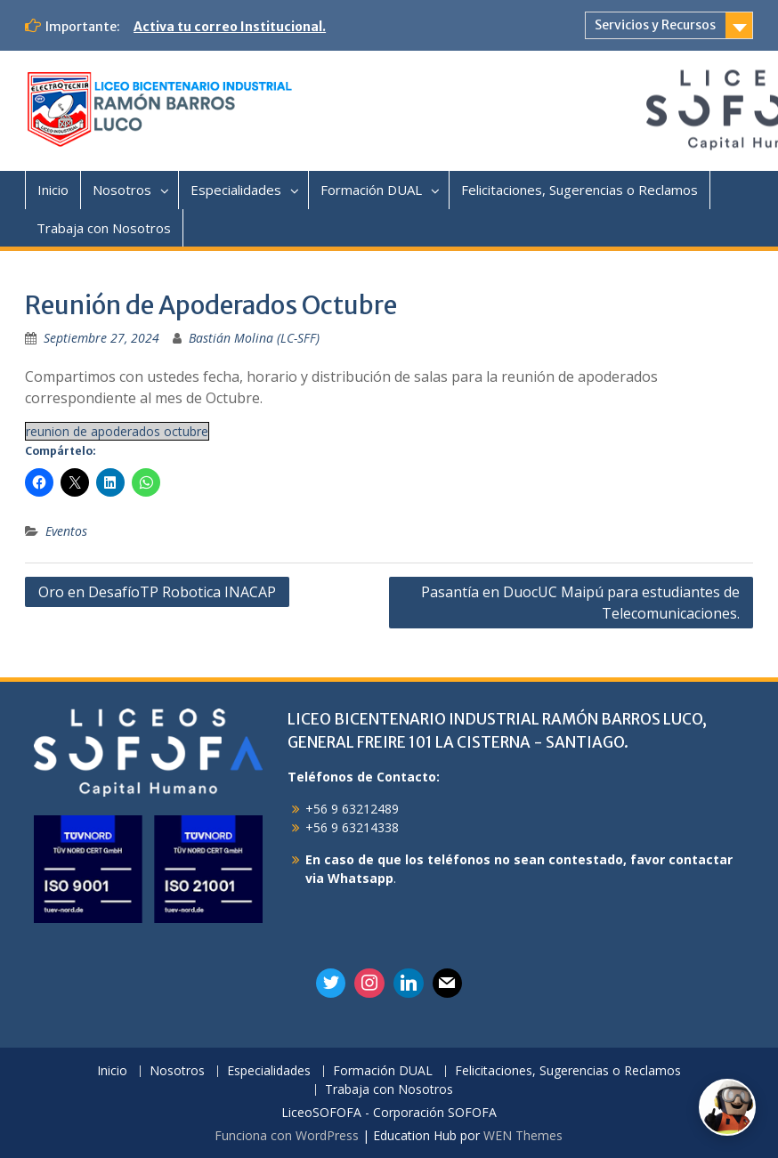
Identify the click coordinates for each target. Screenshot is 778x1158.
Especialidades (235, 189)
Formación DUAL (371, 189)
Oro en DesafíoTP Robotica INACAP (157, 592)
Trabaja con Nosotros (103, 228)
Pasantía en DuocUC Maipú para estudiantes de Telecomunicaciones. (580, 602)
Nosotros (122, 189)
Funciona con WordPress (287, 1135)
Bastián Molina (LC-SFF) (254, 337)
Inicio (53, 189)
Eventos (66, 530)
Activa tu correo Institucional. (230, 27)
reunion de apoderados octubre (117, 431)
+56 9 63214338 (352, 827)
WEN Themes (523, 1135)
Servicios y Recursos (655, 25)
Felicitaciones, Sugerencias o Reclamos (579, 189)
